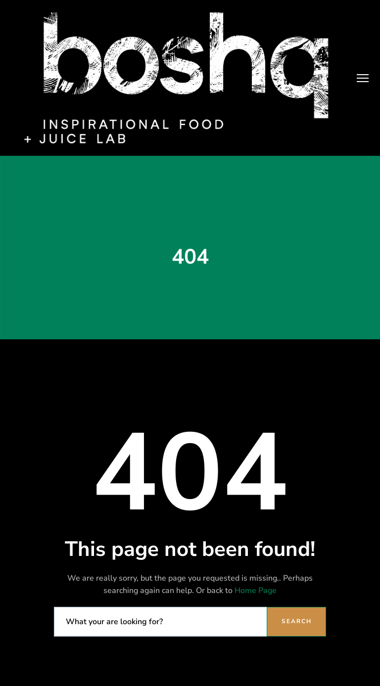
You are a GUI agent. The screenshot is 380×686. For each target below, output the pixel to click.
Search (297, 621)
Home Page (256, 590)
